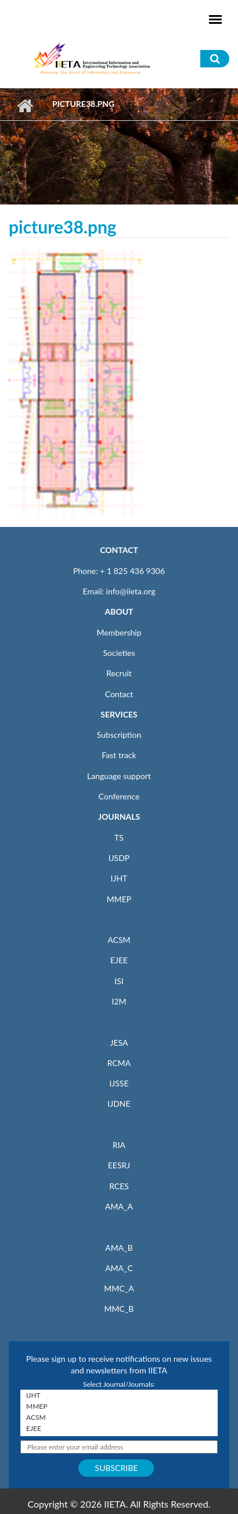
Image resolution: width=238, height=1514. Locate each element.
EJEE (119, 960)
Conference (119, 796)
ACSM (118, 940)
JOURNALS (119, 816)
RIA (119, 1145)
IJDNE (118, 1103)
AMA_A (119, 1206)
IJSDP (119, 858)
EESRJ (119, 1165)
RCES (119, 1186)
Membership (118, 632)
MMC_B (119, 1309)
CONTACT (119, 550)
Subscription (119, 735)
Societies (119, 653)
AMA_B (118, 1248)
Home (25, 105)
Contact (119, 694)
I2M (118, 1001)
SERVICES (118, 714)
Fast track (119, 755)
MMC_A (119, 1288)
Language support (119, 776)
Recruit (119, 673)
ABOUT (118, 611)
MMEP (119, 899)
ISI (118, 981)
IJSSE (118, 1083)
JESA (119, 1042)
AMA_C (119, 1268)
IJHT (119, 878)
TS (119, 837)
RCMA (119, 1063)
